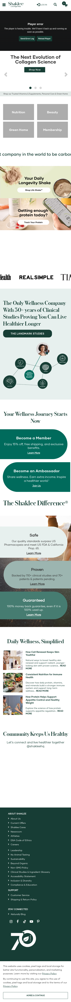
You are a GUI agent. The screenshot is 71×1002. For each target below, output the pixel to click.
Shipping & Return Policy (24, 899)
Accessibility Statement (23, 876)
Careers (15, 844)
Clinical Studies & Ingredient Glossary (30, 872)
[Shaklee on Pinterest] (38, 922)
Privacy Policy (49, 973)
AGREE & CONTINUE (35, 995)
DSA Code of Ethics (21, 840)
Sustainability (18, 859)
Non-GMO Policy (19, 867)
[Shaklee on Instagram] (11, 922)
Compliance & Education (24, 884)
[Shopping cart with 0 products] (65, 4)
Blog (18, 914)
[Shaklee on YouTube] (31, 922)
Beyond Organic (19, 863)
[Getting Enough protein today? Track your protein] (35, 214)
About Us (16, 818)
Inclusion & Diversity (21, 880)
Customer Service (20, 895)
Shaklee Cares (18, 827)
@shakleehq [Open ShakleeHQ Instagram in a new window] (35, 746)
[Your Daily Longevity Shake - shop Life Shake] (35, 182)
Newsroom (16, 831)
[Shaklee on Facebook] (18, 922)
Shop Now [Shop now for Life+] (35, 69)
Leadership (16, 850)
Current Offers (18, 823)
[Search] (55, 4)
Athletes (15, 836)
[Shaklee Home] (16, 4)
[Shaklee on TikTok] (25, 920)
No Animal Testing (20, 854)
